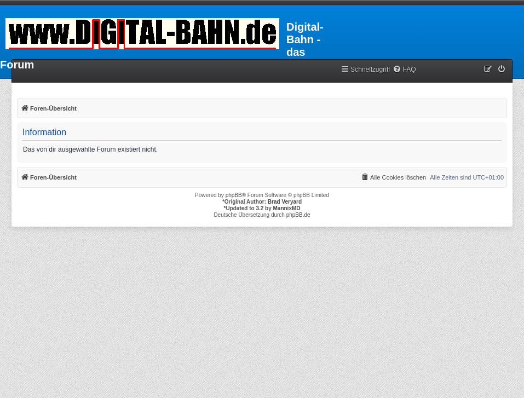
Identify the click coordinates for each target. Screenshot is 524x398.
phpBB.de (298, 215)
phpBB (234, 195)
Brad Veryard (285, 202)
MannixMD (287, 208)
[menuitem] (404, 69)
